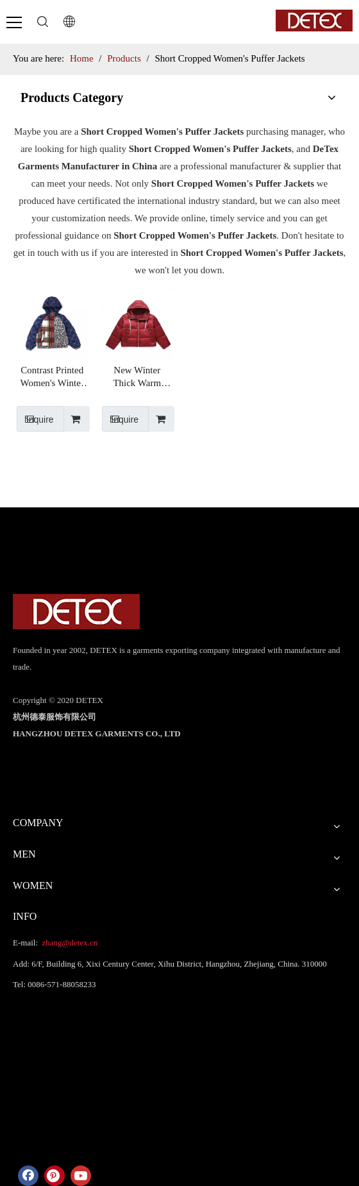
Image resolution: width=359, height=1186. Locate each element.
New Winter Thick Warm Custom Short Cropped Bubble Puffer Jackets (137, 377)
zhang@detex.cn (68, 942)
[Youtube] (81, 1175)
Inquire (35, 419)
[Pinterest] (54, 1175)
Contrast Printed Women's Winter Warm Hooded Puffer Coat (52, 377)
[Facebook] (28, 1175)
